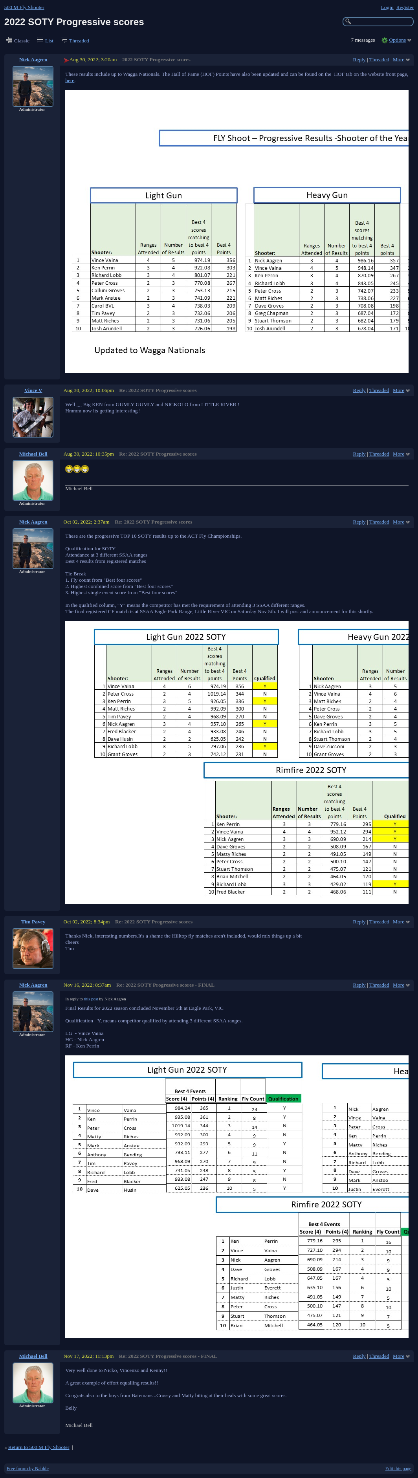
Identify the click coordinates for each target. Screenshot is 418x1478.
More (398, 59)
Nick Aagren (33, 59)
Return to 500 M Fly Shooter (39, 1447)
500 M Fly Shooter (24, 7)
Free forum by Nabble (28, 1468)
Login (387, 7)
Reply (359, 59)
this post (91, 998)
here (69, 80)
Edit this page (398, 1468)
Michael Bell (33, 454)
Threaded (79, 41)
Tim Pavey (33, 922)
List (49, 41)
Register (405, 7)
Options (397, 40)
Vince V (33, 390)
